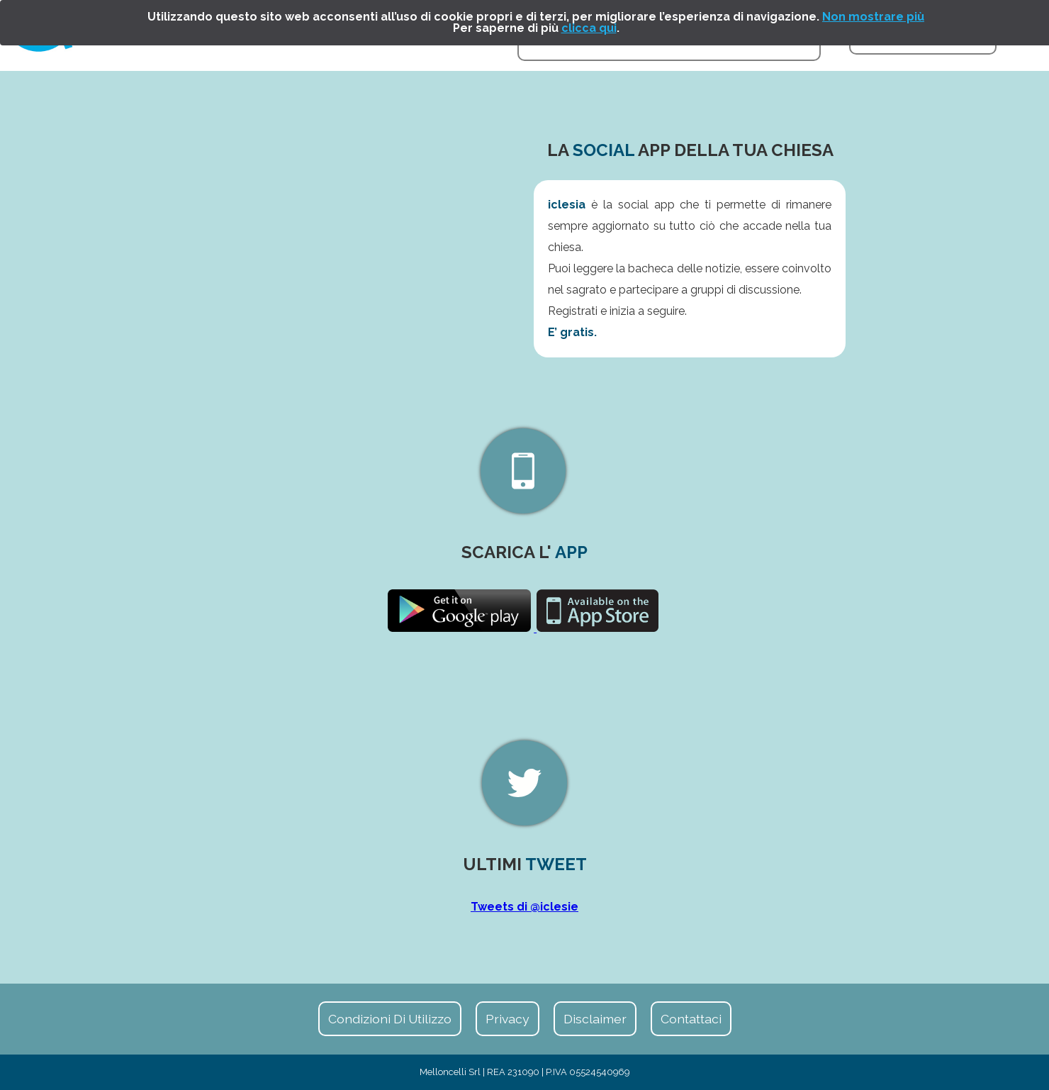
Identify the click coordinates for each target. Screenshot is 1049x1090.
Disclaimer (595, 1018)
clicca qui (589, 28)
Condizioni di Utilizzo (389, 1018)
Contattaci (691, 1018)
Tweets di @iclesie (524, 906)
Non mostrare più (873, 16)
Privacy (507, 1018)
